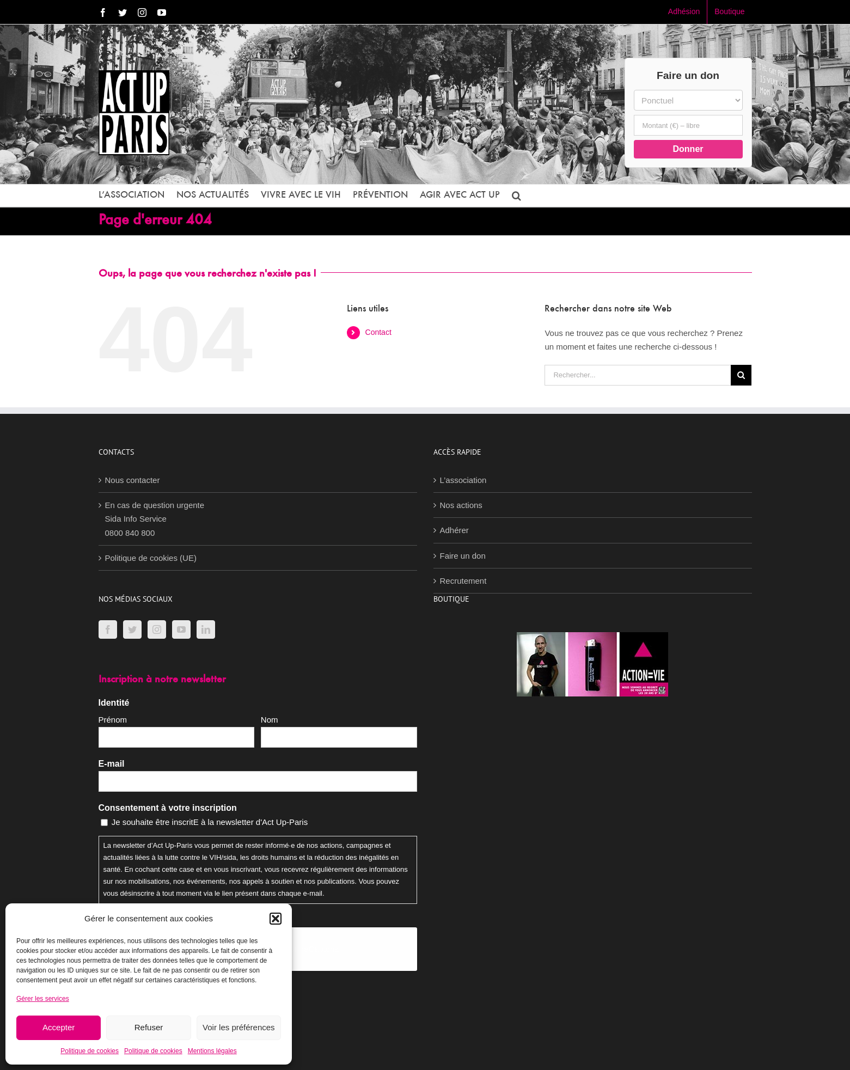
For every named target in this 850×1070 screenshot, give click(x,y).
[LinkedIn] (206, 629)
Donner (688, 149)
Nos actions (461, 505)
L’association (463, 480)
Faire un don (463, 555)
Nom (269, 719)
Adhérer (454, 530)
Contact (378, 332)
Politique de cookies (89, 1051)
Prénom (113, 719)
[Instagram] (157, 629)
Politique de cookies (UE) (151, 557)
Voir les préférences (239, 1027)
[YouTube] (181, 629)
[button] (275, 918)
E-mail (112, 763)
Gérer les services (42, 998)
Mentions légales (212, 1051)
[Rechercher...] (638, 375)
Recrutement (463, 580)
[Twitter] (132, 629)
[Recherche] (741, 375)
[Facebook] (108, 629)
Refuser (148, 1027)
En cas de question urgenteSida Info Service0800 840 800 (155, 518)
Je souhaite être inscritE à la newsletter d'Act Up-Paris (210, 822)
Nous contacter (132, 480)
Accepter (58, 1027)
